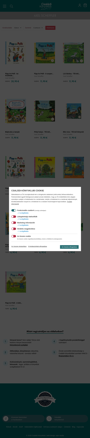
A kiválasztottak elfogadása (37, 246)
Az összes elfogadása (69, 247)
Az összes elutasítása (18, 246)
